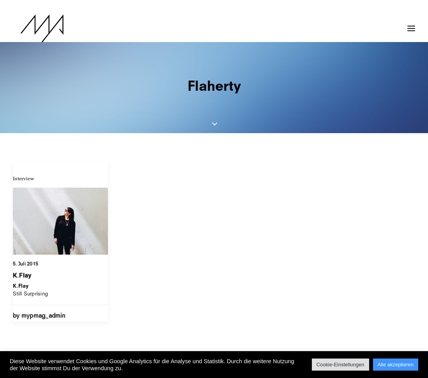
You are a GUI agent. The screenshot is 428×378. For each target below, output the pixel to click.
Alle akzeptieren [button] (396, 364)
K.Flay (22, 275)
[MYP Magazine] (34, 28)
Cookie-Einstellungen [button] (340, 364)
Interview (23, 178)
